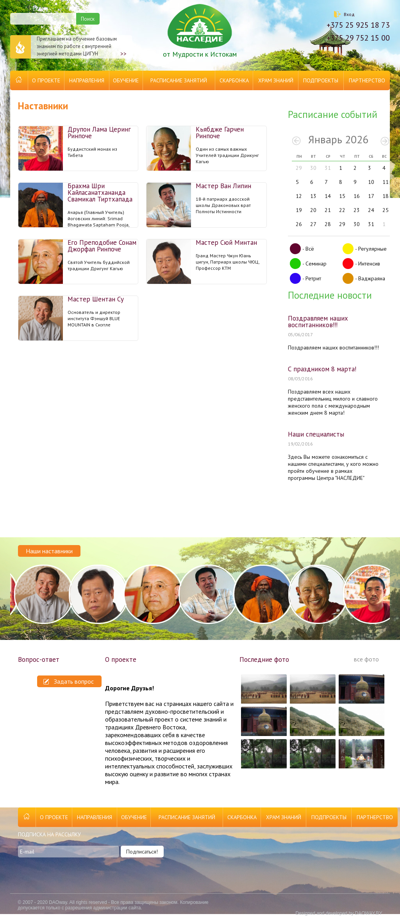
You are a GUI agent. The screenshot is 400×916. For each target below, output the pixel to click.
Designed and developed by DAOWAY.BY (338, 913)
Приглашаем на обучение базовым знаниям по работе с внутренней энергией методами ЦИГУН (68, 47)
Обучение (126, 80)
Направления (86, 80)
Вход (349, 14)
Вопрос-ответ (38, 659)
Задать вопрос (68, 681)
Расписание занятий (178, 80)
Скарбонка (234, 80)
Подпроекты (320, 80)
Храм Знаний (275, 80)
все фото (366, 659)
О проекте (46, 80)
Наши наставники (49, 551)
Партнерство (367, 80)
